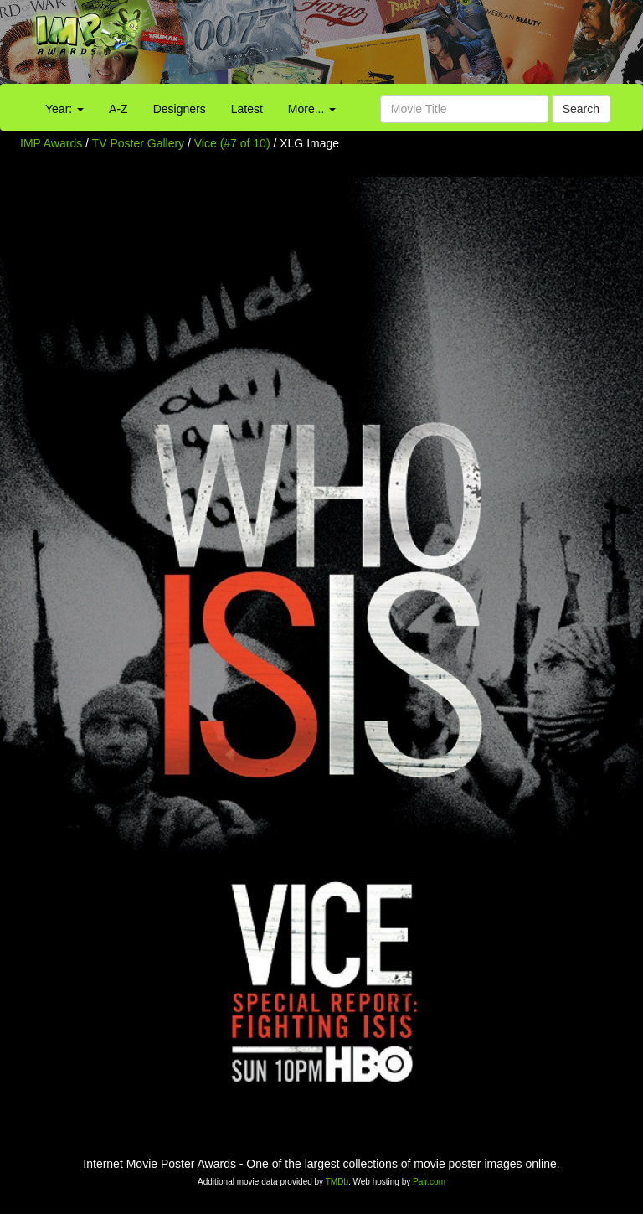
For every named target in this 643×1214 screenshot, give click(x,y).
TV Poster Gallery (138, 143)
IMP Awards (51, 143)
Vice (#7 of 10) (232, 143)
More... (312, 109)
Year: (64, 109)
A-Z (118, 109)
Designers (179, 109)
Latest (247, 109)
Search (581, 109)
